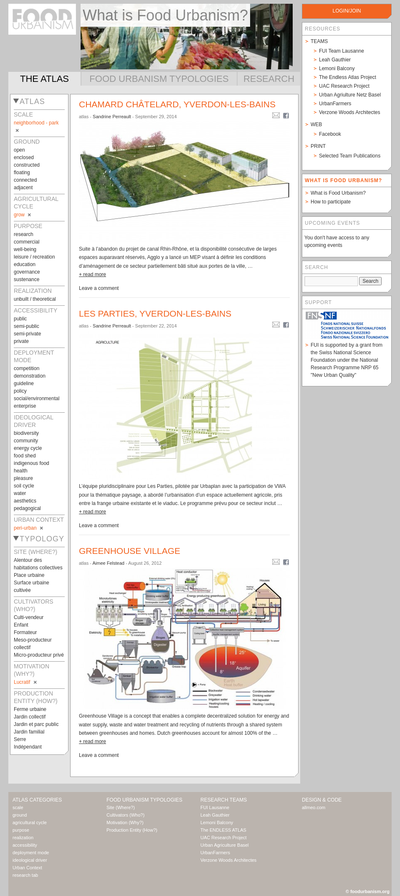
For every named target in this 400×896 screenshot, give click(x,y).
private (21, 341)
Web (316, 124)
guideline (24, 383)
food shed (25, 456)
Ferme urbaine (30, 709)
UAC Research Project (344, 86)
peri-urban (29, 528)
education (24, 264)
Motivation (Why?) (125, 822)
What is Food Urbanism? (338, 193)
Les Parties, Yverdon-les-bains (155, 313)
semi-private (27, 334)
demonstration (30, 376)
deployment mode (31, 852)
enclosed (24, 157)
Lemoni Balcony (336, 68)
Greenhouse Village (129, 551)
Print (318, 146)
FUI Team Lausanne (341, 51)
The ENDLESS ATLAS (223, 830)
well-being (25, 249)
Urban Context (27, 867)
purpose (21, 830)
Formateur (25, 632)
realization (23, 837)
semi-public (26, 326)
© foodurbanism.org (368, 891)
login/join (346, 11)
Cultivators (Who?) (125, 814)
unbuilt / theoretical (35, 299)
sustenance (26, 279)
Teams (319, 41)
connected (25, 180)
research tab (25, 875)
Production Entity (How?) (131, 830)
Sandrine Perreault (112, 116)
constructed (27, 165)
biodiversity (26, 433)
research (23, 234)
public (20, 319)
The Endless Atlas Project (347, 77)
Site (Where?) (120, 807)
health (21, 471)
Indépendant (28, 747)
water (20, 493)
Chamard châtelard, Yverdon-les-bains (177, 104)
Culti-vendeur (28, 617)
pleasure (23, 478)
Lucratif (26, 682)
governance (27, 272)
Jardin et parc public (36, 724)
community (26, 441)
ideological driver (30, 860)
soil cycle (24, 486)
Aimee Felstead (108, 563)
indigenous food (31, 463)
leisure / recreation (34, 257)
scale (18, 807)
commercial (26, 242)
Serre (20, 739)
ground (20, 814)
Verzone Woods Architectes (349, 112)
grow (23, 215)
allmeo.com (313, 807)
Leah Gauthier (335, 60)
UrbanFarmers (335, 104)
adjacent (23, 187)
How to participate (331, 202)
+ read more (92, 274)
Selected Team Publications (349, 156)
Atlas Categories (37, 800)
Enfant (21, 625)
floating (22, 172)
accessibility (25, 845)
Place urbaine (29, 575)
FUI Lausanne (214, 807)
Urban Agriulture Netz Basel (350, 95)
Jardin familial (29, 732)
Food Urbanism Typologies (158, 79)
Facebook (330, 134)
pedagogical (27, 508)
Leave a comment (99, 288)
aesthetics (25, 501)
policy (20, 391)
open (19, 150)
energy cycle (28, 448)
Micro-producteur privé (39, 655)
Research (268, 79)
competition (26, 368)
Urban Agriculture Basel (224, 845)
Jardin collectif (30, 717)
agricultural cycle (30, 822)
